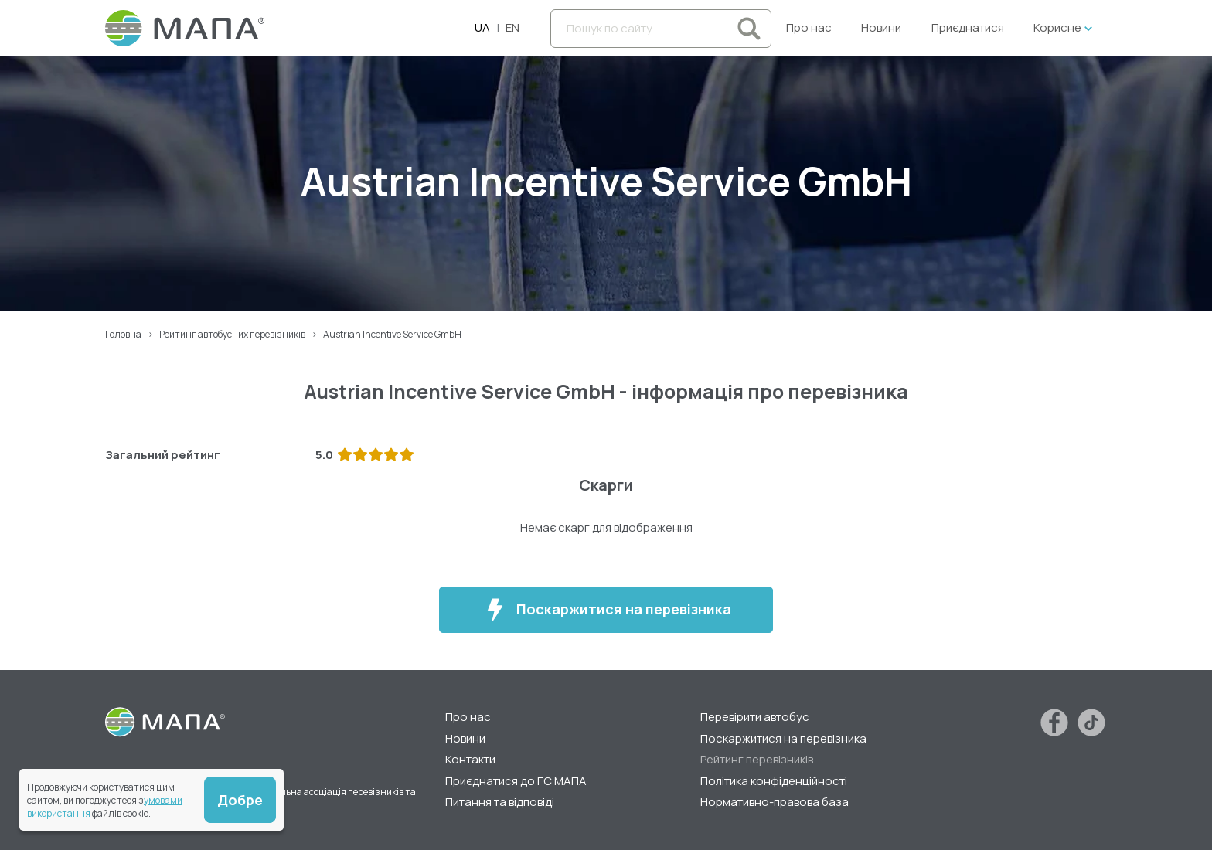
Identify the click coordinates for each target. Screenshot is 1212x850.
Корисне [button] (1057, 27)
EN (512, 27)
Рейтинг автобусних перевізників (232, 334)
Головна (123, 334)
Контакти (470, 759)
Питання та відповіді (499, 802)
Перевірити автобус (754, 717)
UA (482, 27)
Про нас (809, 27)
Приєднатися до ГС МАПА (516, 781)
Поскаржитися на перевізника (606, 610)
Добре (240, 799)
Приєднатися (967, 27)
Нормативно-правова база (774, 802)
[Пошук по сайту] (660, 28)
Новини (881, 27)
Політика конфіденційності (773, 781)
